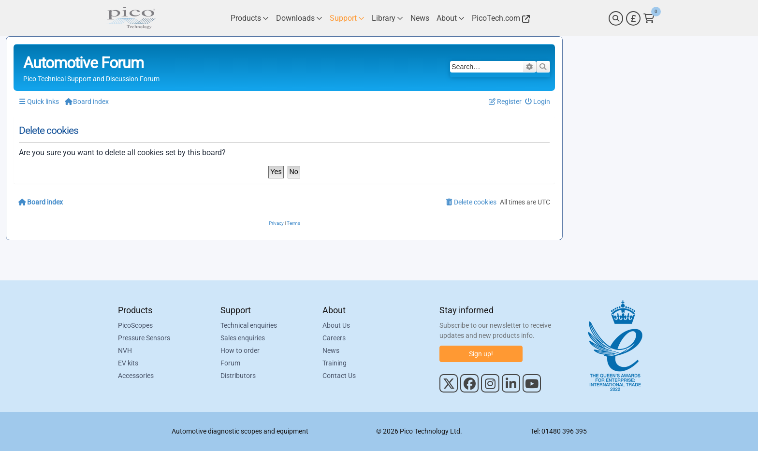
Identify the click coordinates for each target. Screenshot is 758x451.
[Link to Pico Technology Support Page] (347, 18)
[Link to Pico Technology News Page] (419, 18)
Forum (230, 363)
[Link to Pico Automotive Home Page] (130, 18)
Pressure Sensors (144, 338)
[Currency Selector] (633, 18)
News (330, 350)
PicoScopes (135, 325)
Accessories (136, 375)
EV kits (128, 363)
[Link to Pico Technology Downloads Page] (299, 18)
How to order (240, 350)
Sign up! (481, 354)
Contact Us (339, 375)
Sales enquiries (242, 338)
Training (334, 363)
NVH (125, 350)
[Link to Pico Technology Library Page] (387, 18)
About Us (336, 325)
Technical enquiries (248, 325)
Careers (334, 338)
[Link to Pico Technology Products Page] (250, 18)
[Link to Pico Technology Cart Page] (649, 18)
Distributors (238, 375)
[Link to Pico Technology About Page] (451, 18)
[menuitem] (538, 101)
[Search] (616, 18)
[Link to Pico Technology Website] (499, 18)
